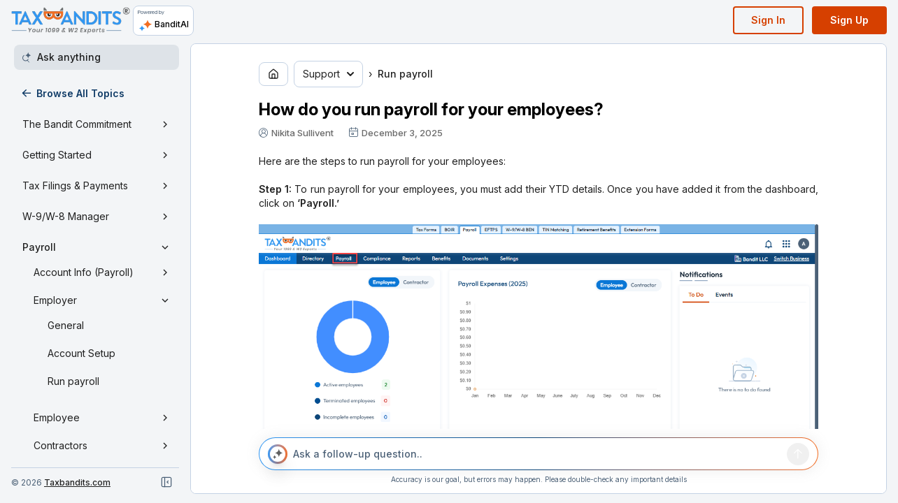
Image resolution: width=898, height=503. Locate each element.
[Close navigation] (166, 482)
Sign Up (849, 20)
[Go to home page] (273, 74)
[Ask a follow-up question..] (537, 454)
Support (328, 74)
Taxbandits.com (77, 482)
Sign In (768, 20)
